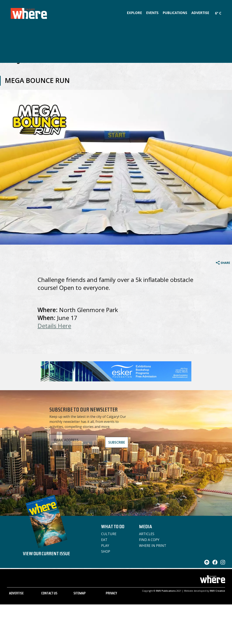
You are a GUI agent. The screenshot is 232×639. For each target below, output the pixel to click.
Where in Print (152, 545)
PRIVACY (111, 594)
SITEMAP (79, 594)
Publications (175, 12)
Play (105, 545)
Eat (104, 539)
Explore (134, 12)
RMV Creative (217, 590)
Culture (108, 534)
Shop (105, 551)
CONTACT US (49, 594)
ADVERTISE (16, 594)
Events (152, 12)
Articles (146, 534)
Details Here (54, 326)
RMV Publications (166, 590)
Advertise (200, 12)
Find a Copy (149, 539)
